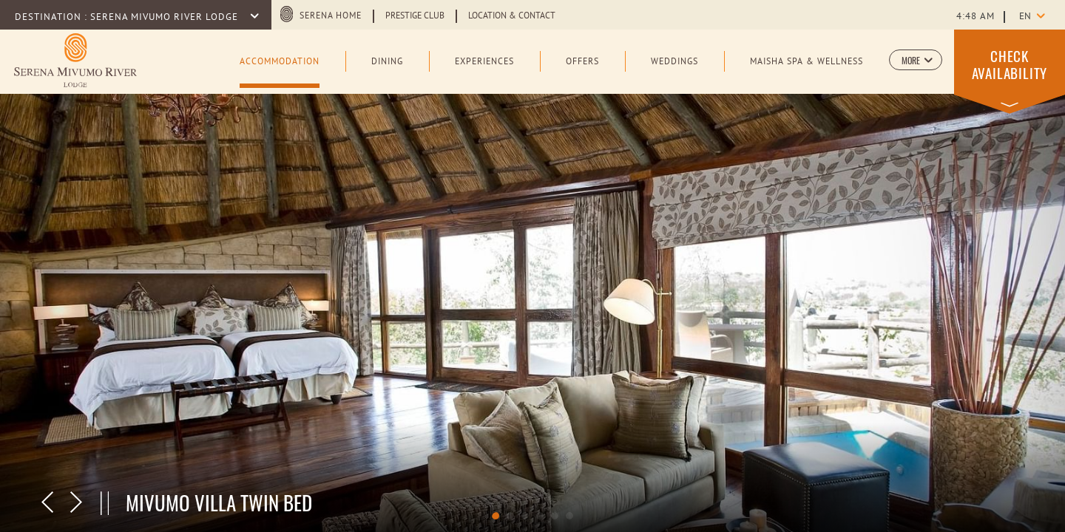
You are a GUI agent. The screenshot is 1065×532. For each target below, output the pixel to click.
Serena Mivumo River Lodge (165, 18)
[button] (915, 60)
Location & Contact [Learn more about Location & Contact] (511, 16)
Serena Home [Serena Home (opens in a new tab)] (331, 16)
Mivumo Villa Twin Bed (219, 502)
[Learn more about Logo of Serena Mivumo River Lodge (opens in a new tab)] (75, 60)
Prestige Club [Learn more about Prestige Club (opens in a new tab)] (414, 16)
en (1025, 17)
